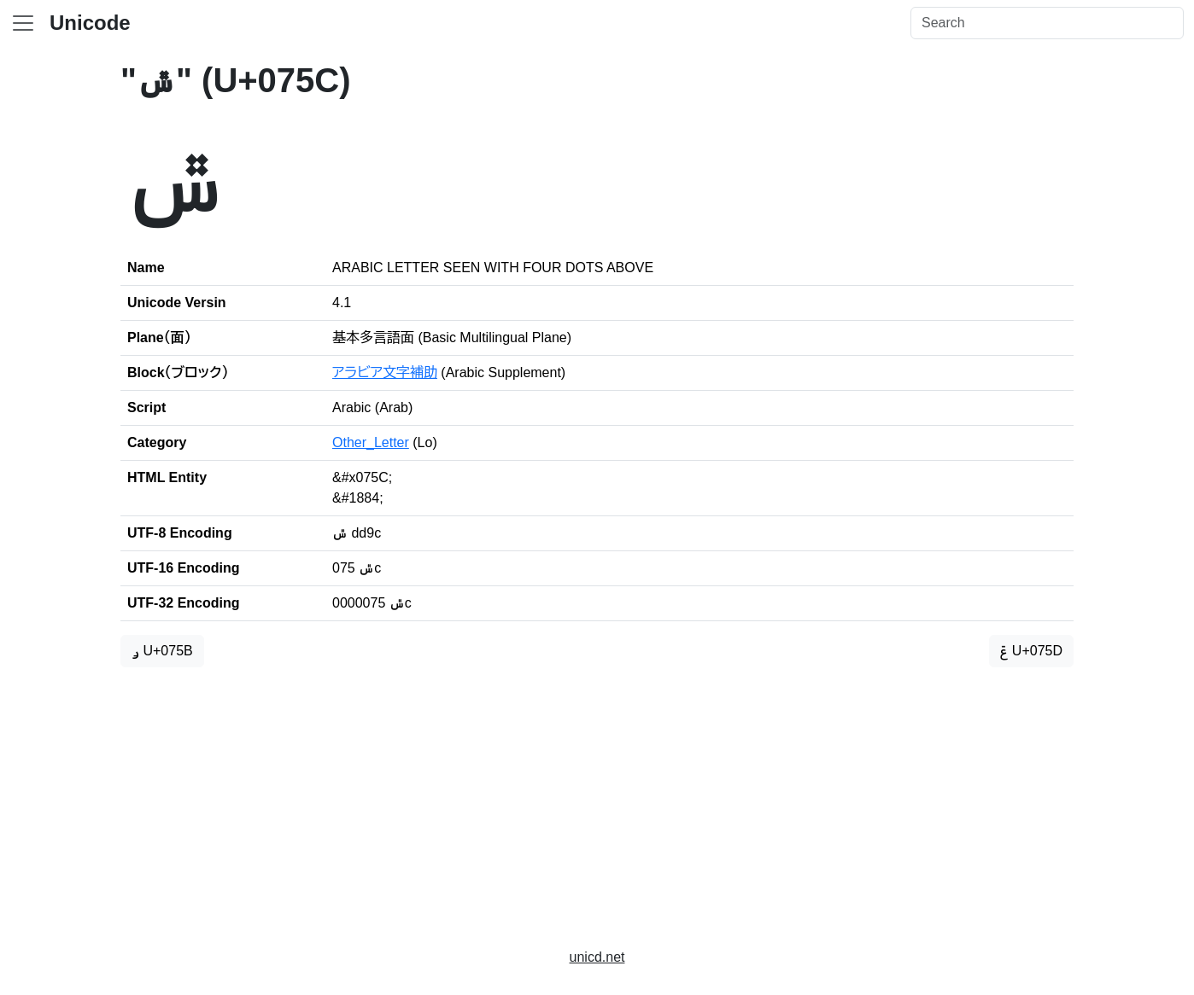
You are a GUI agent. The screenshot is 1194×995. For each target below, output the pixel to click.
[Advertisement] (597, 800)
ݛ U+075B (162, 650)
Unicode (90, 22)
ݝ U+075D (1031, 650)
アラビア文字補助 (384, 372)
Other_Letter (370, 442)
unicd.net (597, 957)
